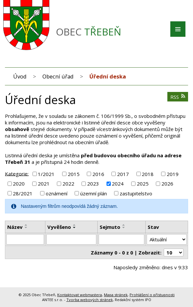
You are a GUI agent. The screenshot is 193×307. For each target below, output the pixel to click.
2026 (167, 183)
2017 (123, 174)
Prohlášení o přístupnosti (152, 294)
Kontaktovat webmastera (79, 294)
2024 (118, 183)
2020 (19, 183)
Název (15, 227)
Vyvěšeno (59, 227)
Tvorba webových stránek (89, 299)
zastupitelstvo (136, 193)
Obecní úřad (58, 76)
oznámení (56, 193)
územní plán (93, 193)
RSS (177, 97)
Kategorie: (17, 173)
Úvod (20, 76)
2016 (98, 174)
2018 (148, 174)
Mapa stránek (116, 294)
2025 (143, 183)
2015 (74, 174)
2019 (173, 174)
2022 (68, 183)
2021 (44, 183)
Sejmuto (110, 227)
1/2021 (46, 174)
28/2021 (23, 193)
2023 (93, 183)
